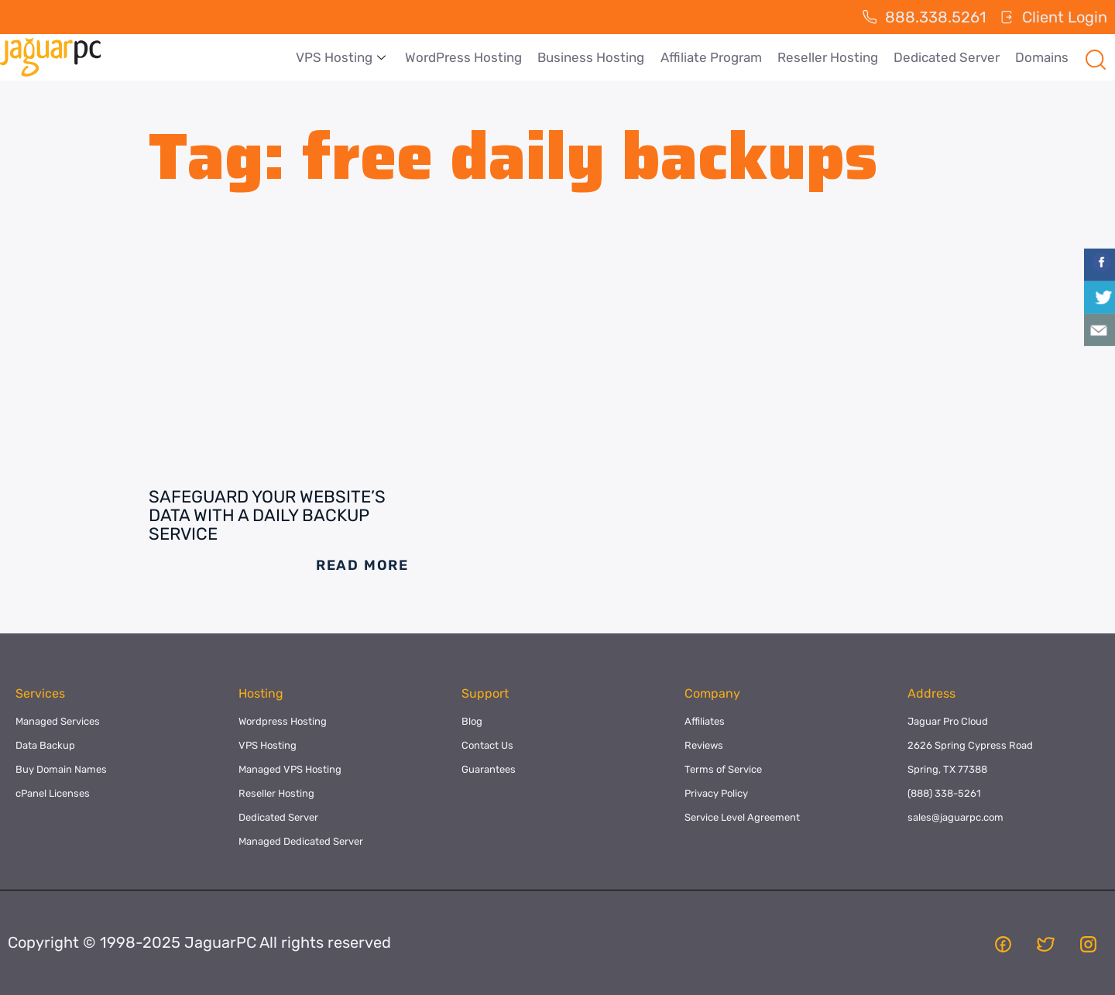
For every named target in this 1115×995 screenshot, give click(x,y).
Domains (1042, 57)
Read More (362, 565)
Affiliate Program (711, 57)
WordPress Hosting (464, 57)
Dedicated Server (947, 57)
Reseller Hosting (827, 57)
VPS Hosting (343, 57)
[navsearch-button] (1095, 57)
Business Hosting (591, 57)
